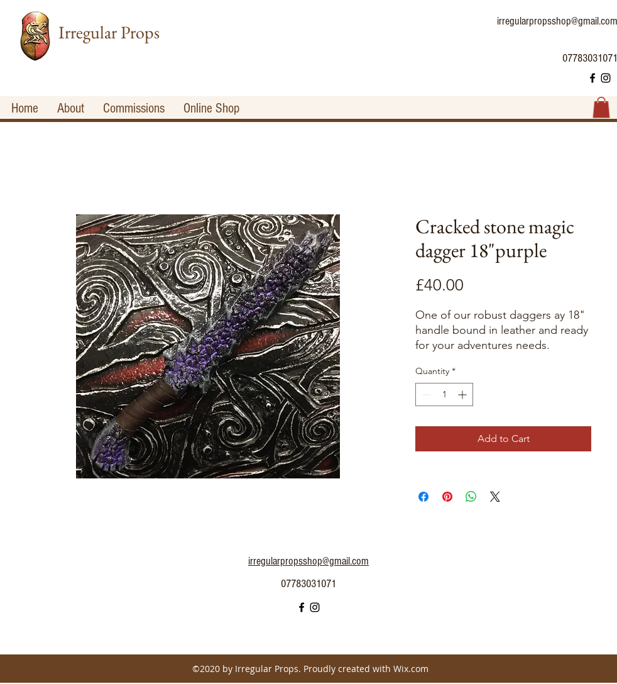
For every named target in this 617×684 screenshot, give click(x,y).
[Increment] (463, 394)
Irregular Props (109, 32)
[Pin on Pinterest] (447, 496)
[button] (601, 107)
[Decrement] (425, 394)
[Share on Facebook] (423, 496)
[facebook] (592, 78)
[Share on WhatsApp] (471, 496)
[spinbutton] (444, 394)
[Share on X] (495, 496)
